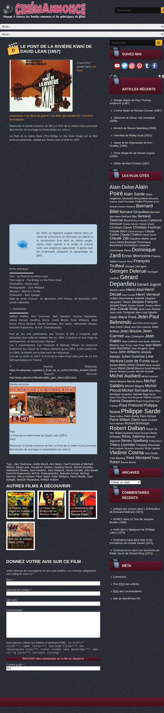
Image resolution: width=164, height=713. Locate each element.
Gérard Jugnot (149, 284)
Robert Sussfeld (142, 433)
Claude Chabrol (130, 234)
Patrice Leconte (152, 397)
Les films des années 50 (65, 115)
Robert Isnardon (124, 433)
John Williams (129, 352)
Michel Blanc (135, 381)
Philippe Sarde (141, 411)
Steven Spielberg (134, 441)
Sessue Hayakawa (28, 479)
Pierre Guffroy (116, 416)
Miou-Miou (155, 390)
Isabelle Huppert (145, 298)
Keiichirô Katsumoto (18, 473)
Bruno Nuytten (140, 220)
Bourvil (128, 220)
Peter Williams (60, 476)
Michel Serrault (135, 390)
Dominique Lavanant (137, 245)
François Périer (125, 261)
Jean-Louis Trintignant (122, 312)
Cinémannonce (122, 550)
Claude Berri (118, 231)
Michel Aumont (149, 376)
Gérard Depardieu (124, 280)
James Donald (74, 470)
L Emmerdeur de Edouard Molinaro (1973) (135, 510)
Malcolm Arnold (69, 473)
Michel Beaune (118, 381)
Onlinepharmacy (123, 539)
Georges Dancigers (136, 266)
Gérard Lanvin (118, 290)
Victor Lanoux (152, 448)
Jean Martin (144, 341)
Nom (10, 579)
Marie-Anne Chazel (132, 365)
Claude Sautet (149, 235)
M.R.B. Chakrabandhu (45, 473)
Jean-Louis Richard (149, 309)
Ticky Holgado (117, 448)
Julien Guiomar (133, 356)
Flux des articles (126, 584)
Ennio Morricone (136, 256)
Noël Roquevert (135, 397)
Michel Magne (134, 386)
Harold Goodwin (83, 467)
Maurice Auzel (143, 368)
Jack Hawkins (38, 470)
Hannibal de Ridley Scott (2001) (133, 135)
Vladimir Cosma (127, 452)
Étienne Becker (128, 462)
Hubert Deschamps (122, 298)
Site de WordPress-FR (126, 598)
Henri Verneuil (148, 294)
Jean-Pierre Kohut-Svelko (144, 323)
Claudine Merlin (139, 238)
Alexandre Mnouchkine (135, 198)
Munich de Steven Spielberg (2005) (135, 128)
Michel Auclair (144, 371)
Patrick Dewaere (122, 401)
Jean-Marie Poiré (123, 317)
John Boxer (91, 470)
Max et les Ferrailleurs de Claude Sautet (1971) (131, 541)
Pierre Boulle (78, 476)
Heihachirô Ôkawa (17, 470)
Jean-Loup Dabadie (146, 312)
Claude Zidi (119, 238)
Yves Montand (138, 457)
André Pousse (144, 201)
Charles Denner (130, 224)
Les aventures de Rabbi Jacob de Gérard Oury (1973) (134, 552)
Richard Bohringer (137, 423)
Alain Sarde (134, 194)
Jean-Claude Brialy (124, 309)
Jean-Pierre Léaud (120, 327)
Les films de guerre (37, 115)
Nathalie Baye (141, 394)
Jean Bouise (131, 331)
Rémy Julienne (133, 436)
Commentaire (14, 610)
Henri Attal (135, 290)
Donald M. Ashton (41, 467)
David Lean (22, 467)
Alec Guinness (23, 464)
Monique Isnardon (121, 394)
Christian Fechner (147, 227)
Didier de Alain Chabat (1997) (131, 163)
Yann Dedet (151, 453)
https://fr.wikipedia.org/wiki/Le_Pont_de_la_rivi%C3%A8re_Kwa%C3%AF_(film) (56, 370)
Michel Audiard (125, 375)
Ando (116, 529)
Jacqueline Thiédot (120, 302)
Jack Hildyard (56, 470)
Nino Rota (122, 397)
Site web (11, 600)
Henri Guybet (128, 295)
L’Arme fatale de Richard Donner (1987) (138, 110)
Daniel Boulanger (126, 242)
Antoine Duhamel (126, 206)
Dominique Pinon (120, 250)
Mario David (126, 368)
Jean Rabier (153, 345)
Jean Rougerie (139, 348)
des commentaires (127, 591)
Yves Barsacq (117, 458)
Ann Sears (55, 464)
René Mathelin (117, 423)
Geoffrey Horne (63, 467)
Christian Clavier (121, 227)
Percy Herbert (26, 476)
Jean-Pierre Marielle (141, 327)
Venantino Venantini (134, 448)
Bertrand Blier (129, 216)
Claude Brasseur (135, 231)
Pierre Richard (148, 416)
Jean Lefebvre (130, 341)
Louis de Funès (137, 361)
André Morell (40, 464)
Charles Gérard (146, 224)
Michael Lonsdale (126, 371)
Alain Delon (122, 187)
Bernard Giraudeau (135, 212)
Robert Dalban (127, 428)
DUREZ (117, 519)
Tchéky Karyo (155, 441)
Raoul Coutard (149, 420)
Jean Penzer (126, 345)
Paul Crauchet (145, 401)
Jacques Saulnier (135, 305)
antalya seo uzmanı (125, 508)
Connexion (119, 576)
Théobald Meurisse (148, 445)
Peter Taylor (43, 476)
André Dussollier (126, 201)
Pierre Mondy (131, 416)
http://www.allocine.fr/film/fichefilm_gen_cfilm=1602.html (42, 377)
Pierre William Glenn (125, 419)
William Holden (50, 479)
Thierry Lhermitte (122, 445)
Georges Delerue (128, 271)
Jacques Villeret (153, 305)
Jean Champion (134, 336)
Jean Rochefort (120, 348)
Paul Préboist (131, 405)
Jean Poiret (138, 345)
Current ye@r (15, 671)
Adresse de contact (18, 589)
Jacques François (144, 302)
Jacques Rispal (118, 305)
